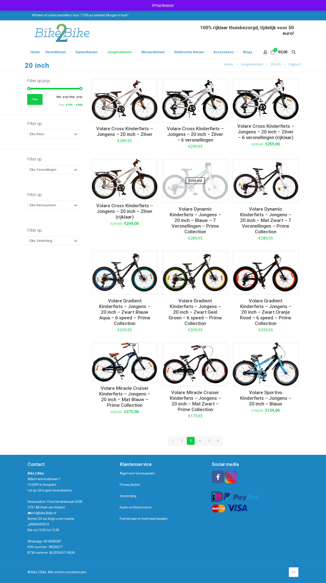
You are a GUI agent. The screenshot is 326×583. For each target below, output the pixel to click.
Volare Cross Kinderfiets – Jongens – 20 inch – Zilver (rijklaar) (124, 211)
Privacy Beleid (130, 485)
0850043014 (40, 524)
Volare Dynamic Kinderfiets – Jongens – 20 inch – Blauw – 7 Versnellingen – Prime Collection (195, 220)
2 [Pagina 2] (182, 441)
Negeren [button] (168, 5)
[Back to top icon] (293, 572)
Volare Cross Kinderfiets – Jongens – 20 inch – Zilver (124, 131)
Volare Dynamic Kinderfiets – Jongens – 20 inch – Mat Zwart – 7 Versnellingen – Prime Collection (265, 220)
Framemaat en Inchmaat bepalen (144, 518)
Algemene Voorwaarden (137, 473)
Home (228, 64)
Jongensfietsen (252, 64)
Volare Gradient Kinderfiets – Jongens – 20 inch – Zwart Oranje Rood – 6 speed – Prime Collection (265, 312)
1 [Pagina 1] (173, 441)
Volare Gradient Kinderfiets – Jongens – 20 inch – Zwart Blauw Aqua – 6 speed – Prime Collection (124, 312)
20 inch (276, 64)
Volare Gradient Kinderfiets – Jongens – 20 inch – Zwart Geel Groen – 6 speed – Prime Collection (195, 312)
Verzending (128, 496)
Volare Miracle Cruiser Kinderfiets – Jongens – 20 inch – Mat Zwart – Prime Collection (195, 401)
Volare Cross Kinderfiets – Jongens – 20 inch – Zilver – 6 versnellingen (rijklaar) (265, 131)
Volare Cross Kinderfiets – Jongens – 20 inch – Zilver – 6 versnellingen (195, 134)
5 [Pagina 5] (209, 441)
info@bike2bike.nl (43, 513)
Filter (35, 99)
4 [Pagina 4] (200, 441)
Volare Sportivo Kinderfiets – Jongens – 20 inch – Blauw (265, 398)
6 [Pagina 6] (218, 441)
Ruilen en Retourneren (136, 507)
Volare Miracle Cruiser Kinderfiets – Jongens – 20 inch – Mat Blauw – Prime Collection (124, 396)
